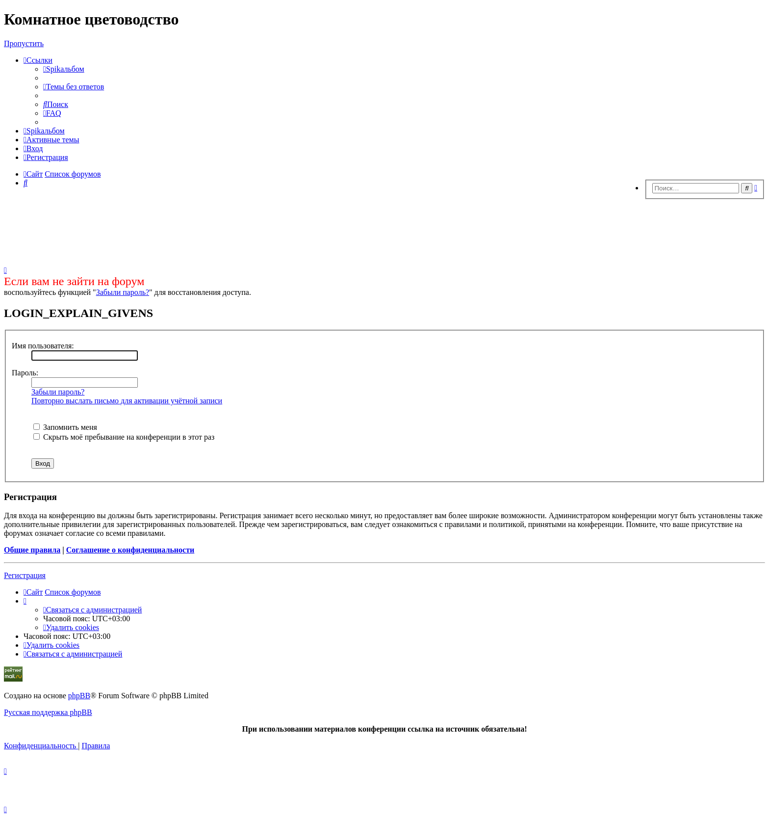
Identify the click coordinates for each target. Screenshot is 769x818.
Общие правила (32, 550)
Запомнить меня (65, 427)
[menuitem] (63, 69)
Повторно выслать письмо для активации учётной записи (126, 400)
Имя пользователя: (43, 346)
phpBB (79, 695)
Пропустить (24, 43)
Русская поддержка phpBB (48, 712)
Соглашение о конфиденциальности (130, 550)
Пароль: (25, 373)
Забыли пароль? (122, 292)
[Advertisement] (384, 229)
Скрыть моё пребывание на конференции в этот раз (123, 437)
